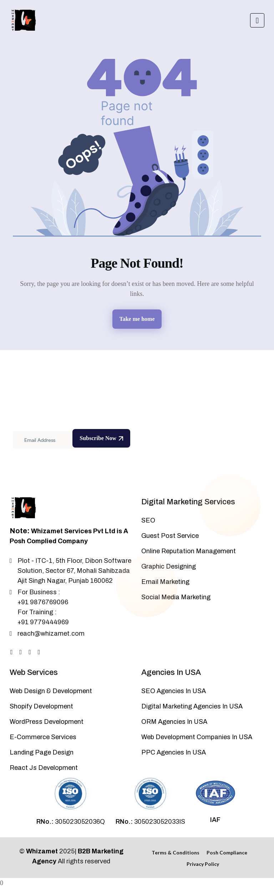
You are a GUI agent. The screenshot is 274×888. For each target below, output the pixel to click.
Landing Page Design (41, 752)
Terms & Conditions (175, 852)
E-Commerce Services (43, 737)
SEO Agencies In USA (173, 691)
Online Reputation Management (188, 551)
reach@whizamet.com (51, 633)
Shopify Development (41, 706)
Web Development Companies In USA (196, 737)
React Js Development (44, 767)
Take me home (137, 319)
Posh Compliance (227, 852)
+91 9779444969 (43, 622)
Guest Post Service (170, 535)
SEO (148, 520)
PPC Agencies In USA (173, 752)
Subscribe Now (101, 438)
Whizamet (42, 851)
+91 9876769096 (42, 602)
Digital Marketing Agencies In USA (192, 706)
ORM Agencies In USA (174, 721)
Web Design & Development (51, 691)
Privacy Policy (203, 864)
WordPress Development (46, 721)
